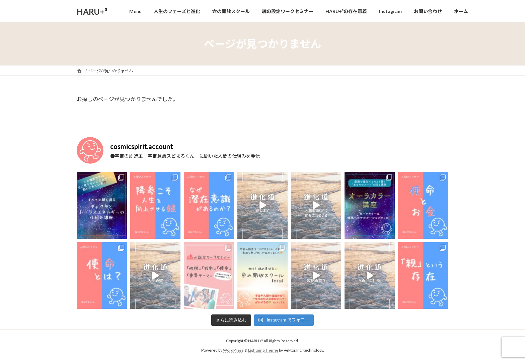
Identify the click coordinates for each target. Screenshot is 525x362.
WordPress (233, 350)
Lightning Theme (263, 350)
